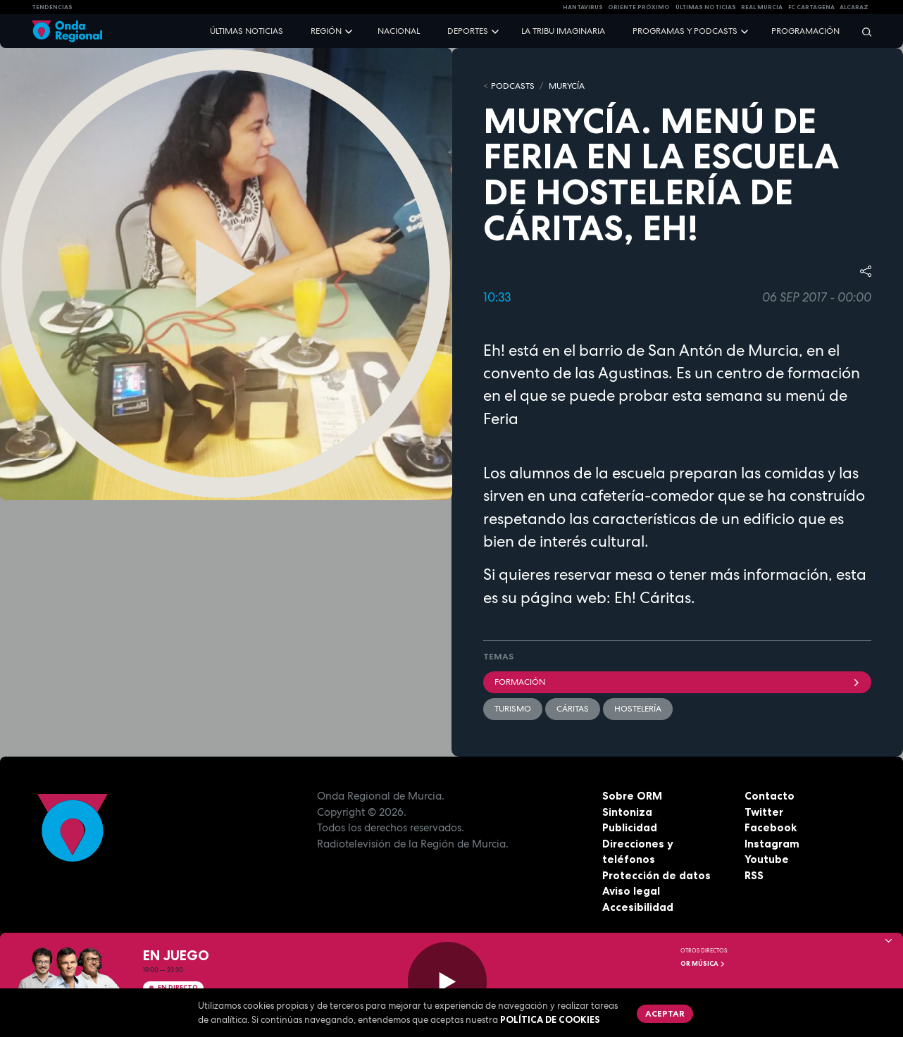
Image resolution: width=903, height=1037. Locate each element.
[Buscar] (862, 31)
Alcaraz (854, 7)
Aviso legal (631, 891)
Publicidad (629, 827)
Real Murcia (762, 7)
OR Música (702, 964)
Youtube (767, 859)
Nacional (399, 31)
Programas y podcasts (685, 31)
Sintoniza (627, 812)
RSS (754, 875)
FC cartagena (811, 7)
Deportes (467, 31)
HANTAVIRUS (583, 7)
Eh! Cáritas (652, 597)
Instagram (772, 843)
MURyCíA (567, 86)
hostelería (637, 708)
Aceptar (665, 1013)
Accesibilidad (637, 907)
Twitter (764, 812)
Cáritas (572, 708)
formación (677, 682)
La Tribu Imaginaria (563, 31)
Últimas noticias (246, 31)
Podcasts (513, 86)
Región (326, 31)
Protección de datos (656, 875)
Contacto (770, 795)
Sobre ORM (632, 795)
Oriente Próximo (639, 7)
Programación (805, 31)
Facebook (771, 827)
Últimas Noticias (705, 7)
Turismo (512, 708)
